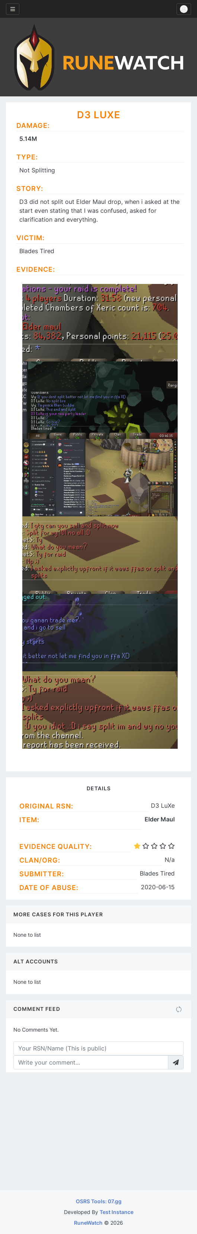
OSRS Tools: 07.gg (99, 1201)
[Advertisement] (98, 1134)
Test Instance (116, 1212)
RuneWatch (88, 1223)
